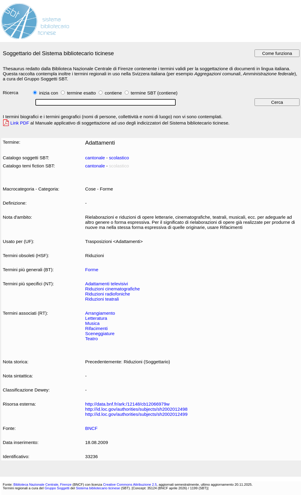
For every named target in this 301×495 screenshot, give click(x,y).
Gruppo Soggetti (57, 488)
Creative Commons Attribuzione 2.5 (130, 484)
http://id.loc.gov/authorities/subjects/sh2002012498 (136, 409)
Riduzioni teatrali (102, 299)
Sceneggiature (100, 333)
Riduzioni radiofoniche (107, 293)
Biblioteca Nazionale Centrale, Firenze (42, 484)
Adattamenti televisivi (106, 283)
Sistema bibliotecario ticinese (98, 488)
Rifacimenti (96, 328)
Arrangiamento (100, 313)
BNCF (91, 428)
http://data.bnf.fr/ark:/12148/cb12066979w (127, 403)
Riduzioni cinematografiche (112, 288)
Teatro (91, 338)
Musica (92, 323)
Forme (91, 269)
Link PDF (19, 122)
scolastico (119, 157)
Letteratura (96, 318)
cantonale (95, 157)
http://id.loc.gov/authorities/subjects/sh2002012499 (136, 414)
